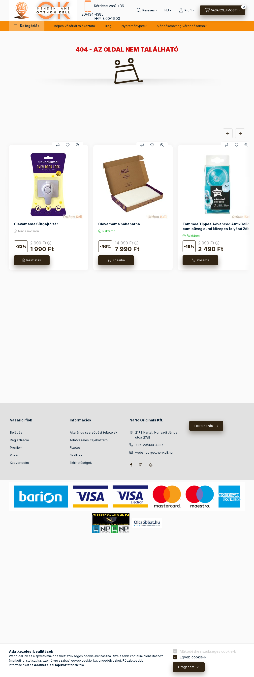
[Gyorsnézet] (78, 145)
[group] (127, 207)
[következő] (240, 133)
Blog (108, 26)
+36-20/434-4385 (149, 445)
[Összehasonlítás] (58, 145)
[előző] (228, 133)
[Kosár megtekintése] (222, 10)
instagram (141, 465)
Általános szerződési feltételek (93, 432)
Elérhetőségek (81, 463)
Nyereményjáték (134, 26)
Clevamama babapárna (119, 224)
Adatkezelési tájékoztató (89, 440)
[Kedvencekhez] (68, 145)
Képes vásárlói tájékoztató (74, 26)
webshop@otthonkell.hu (154, 452)
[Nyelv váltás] (166, 10)
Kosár (14, 455)
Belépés (16, 432)
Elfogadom (186, 667)
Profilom (16, 447)
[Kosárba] (116, 260)
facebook (131, 465)
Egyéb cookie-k (193, 657)
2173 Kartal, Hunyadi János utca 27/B (156, 434)
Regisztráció (19, 440)
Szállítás (76, 455)
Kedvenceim (19, 463)
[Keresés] (146, 10)
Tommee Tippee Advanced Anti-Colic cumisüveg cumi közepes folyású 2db (216, 226)
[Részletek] (32, 260)
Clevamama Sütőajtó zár (36, 224)
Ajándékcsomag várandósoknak (182, 26)
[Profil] (187, 10)
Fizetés (75, 447)
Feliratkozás (203, 426)
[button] (26, 26)
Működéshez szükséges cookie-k (208, 651)
